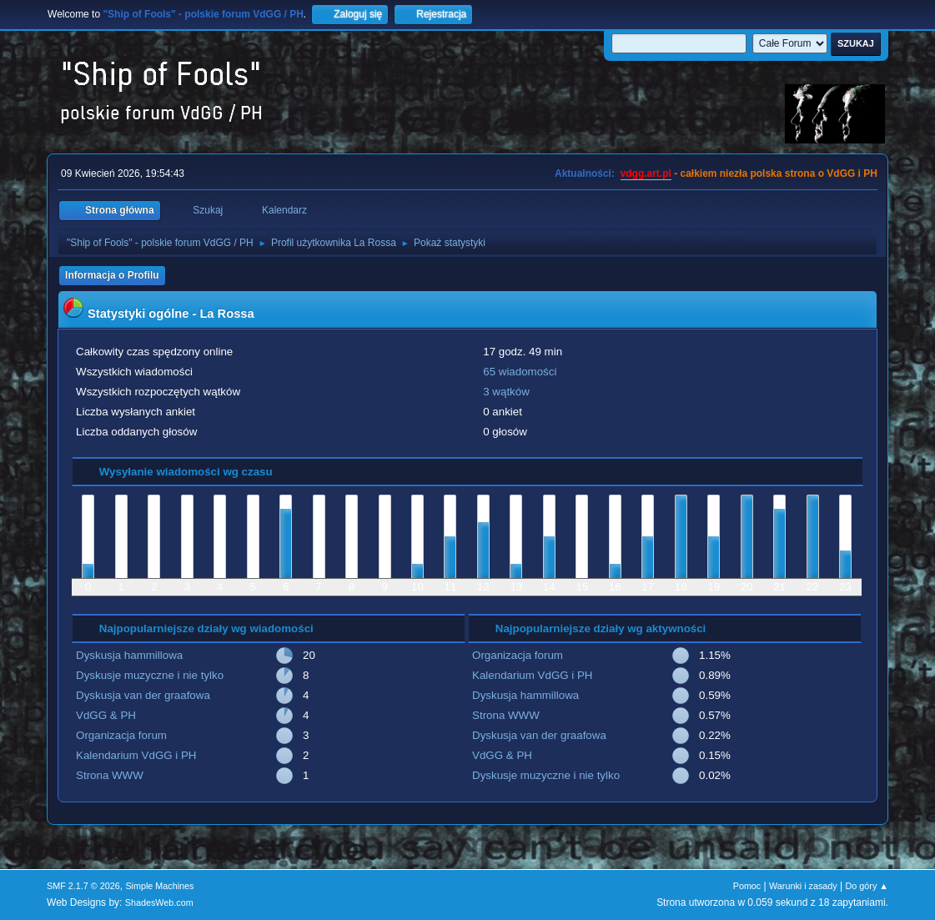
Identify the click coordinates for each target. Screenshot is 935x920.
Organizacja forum (121, 735)
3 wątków (506, 391)
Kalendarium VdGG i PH (136, 755)
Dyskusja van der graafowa (143, 695)
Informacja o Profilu (112, 275)
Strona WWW (109, 775)
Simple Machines (159, 886)
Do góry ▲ (867, 886)
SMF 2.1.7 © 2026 (83, 886)
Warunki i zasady (803, 886)
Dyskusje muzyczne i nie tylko (150, 675)
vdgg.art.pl (646, 173)
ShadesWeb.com (159, 902)
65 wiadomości (519, 371)
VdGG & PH (106, 715)
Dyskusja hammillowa (129, 655)
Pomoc (747, 886)
